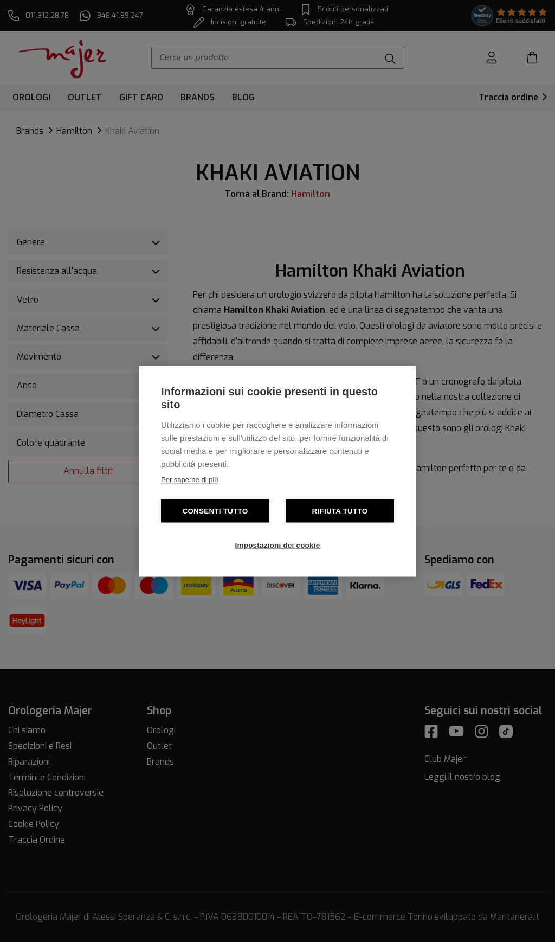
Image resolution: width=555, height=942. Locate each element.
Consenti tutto (215, 511)
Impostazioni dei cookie (277, 545)
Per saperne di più (189, 479)
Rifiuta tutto (340, 511)
